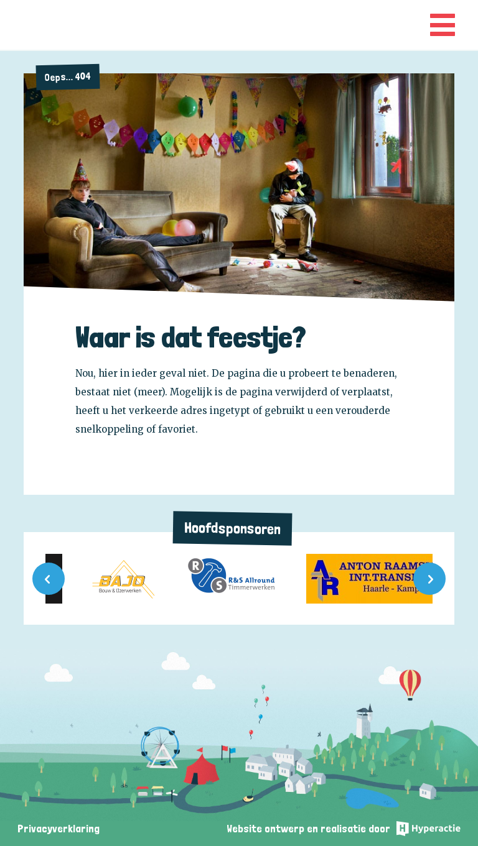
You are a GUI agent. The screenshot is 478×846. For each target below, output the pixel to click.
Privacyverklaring (58, 828)
